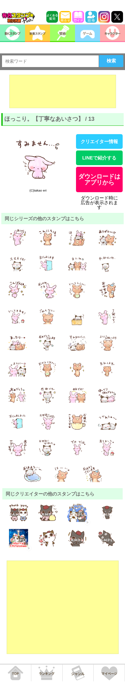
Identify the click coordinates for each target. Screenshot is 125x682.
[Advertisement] (62, 91)
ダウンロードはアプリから (99, 179)
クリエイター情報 (99, 141)
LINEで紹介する (99, 157)
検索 (111, 60)
